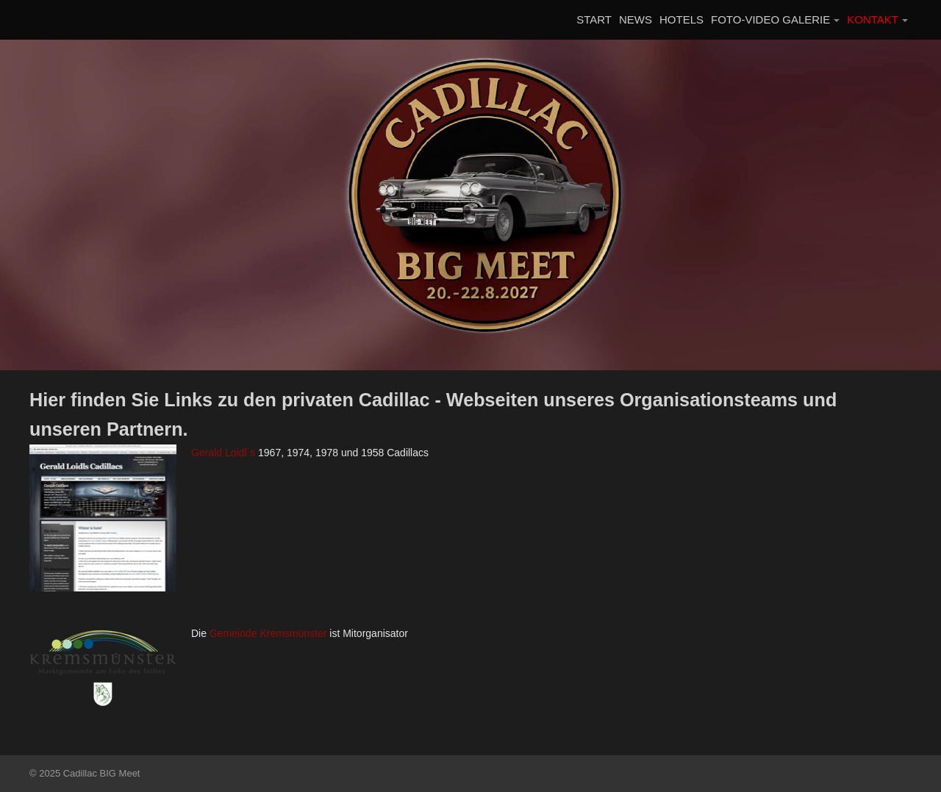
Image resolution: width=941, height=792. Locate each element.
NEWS (635, 19)
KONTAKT (872, 19)
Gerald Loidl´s (223, 452)
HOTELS (681, 19)
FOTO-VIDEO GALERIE (770, 19)
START (594, 19)
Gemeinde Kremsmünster (268, 633)
